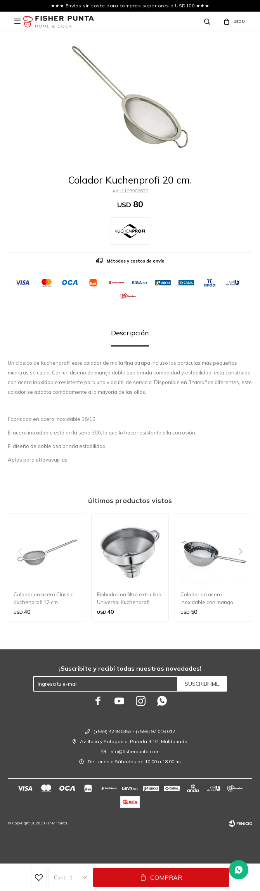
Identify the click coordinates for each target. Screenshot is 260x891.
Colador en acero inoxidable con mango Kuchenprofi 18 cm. (206, 598)
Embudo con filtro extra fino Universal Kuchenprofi (129, 598)
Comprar (166, 877)
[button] (243, 567)
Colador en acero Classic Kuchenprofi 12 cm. (43, 598)
